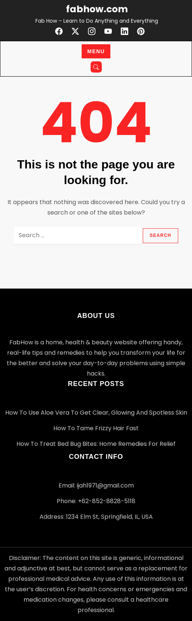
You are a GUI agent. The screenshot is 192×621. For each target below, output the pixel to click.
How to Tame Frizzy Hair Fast (96, 428)
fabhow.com (97, 9)
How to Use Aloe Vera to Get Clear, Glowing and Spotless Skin (96, 412)
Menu (96, 51)
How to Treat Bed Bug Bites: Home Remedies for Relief (96, 444)
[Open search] (96, 67)
